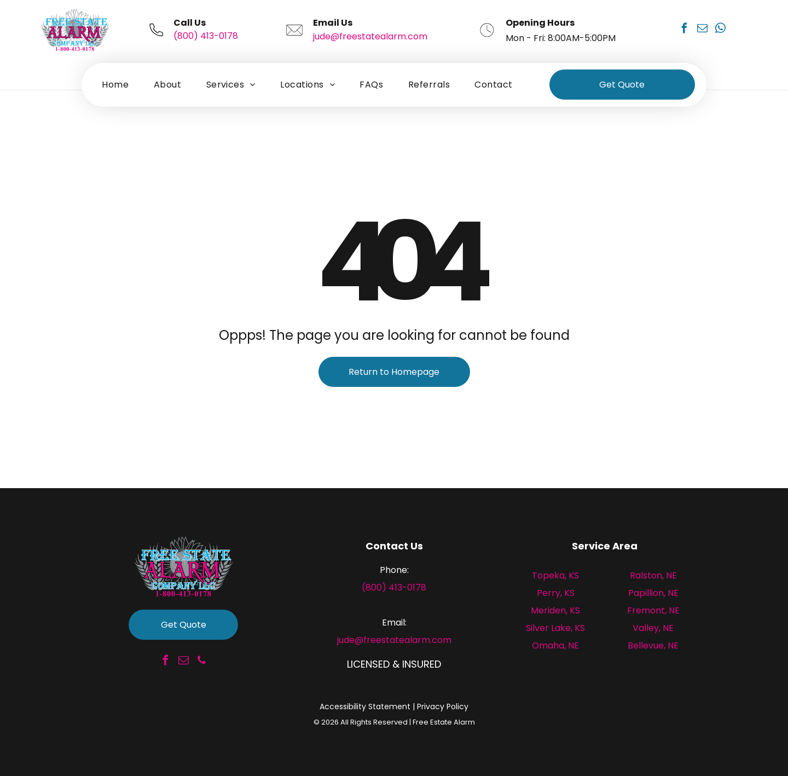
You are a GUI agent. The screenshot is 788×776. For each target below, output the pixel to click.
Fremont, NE (653, 610)
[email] (702, 30)
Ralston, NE (653, 575)
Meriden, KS (555, 610)
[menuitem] (115, 85)
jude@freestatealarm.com (370, 36)
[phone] (201, 662)
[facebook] (684, 30)
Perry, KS (556, 593)
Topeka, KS (555, 575)
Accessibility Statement (365, 706)
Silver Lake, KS (555, 628)
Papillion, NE (653, 593)
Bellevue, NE (653, 645)
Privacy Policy (442, 706)
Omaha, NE (555, 645)
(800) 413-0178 (205, 36)
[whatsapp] (720, 30)
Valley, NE (653, 628)
